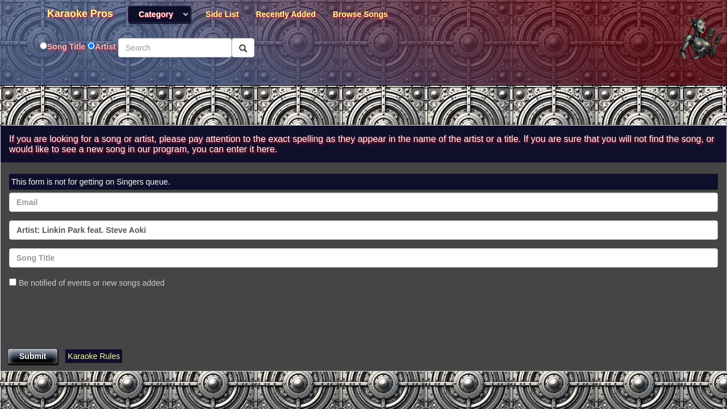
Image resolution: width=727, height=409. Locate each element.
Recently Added (285, 14)
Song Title (67, 46)
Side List (222, 14)
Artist (105, 46)
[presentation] (95, 319)
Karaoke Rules (94, 356)
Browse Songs (360, 14)
